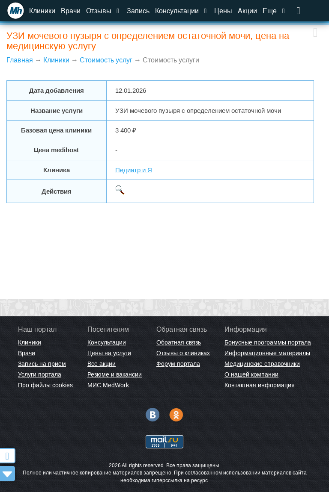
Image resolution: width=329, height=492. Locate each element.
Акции (247, 11)
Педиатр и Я (133, 170)
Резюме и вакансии (114, 374)
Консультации (182, 11)
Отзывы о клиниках (183, 353)
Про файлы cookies (45, 385)
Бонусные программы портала (267, 342)
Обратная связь (178, 342)
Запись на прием (42, 363)
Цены (223, 11)
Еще (275, 11)
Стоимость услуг (106, 60)
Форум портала (178, 363)
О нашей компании (251, 374)
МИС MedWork (108, 385)
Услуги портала (39, 374)
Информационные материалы (267, 353)
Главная (19, 60)
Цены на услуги (109, 353)
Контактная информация (259, 385)
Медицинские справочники (262, 363)
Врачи (71, 11)
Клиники (42, 11)
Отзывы (103, 11)
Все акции (101, 363)
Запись (138, 11)
